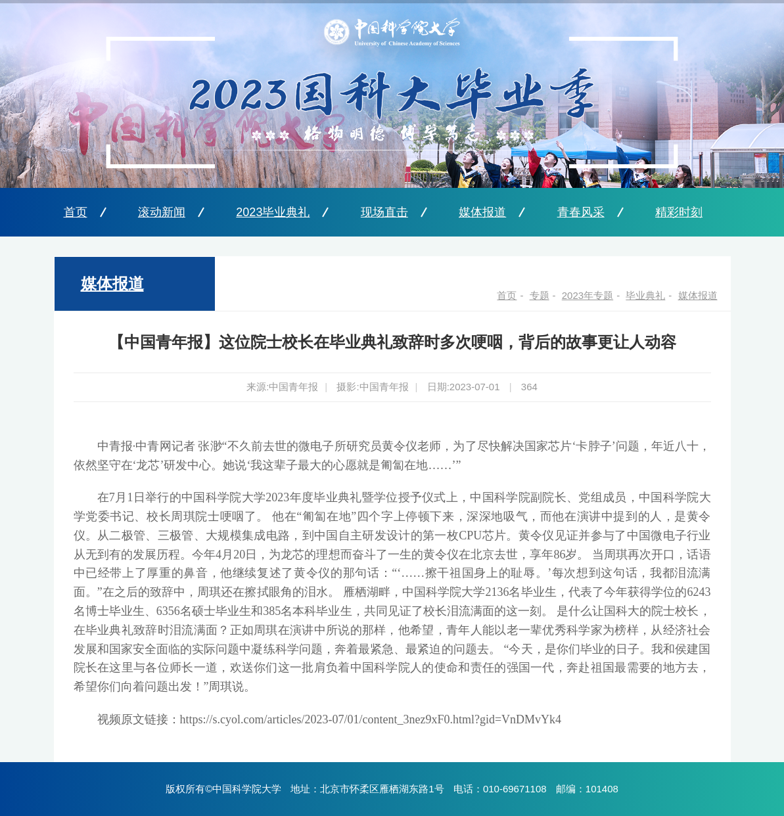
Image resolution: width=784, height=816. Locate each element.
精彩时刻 (679, 212)
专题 (539, 295)
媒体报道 (482, 212)
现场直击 (384, 212)
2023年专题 (587, 295)
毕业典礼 (645, 295)
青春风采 (581, 212)
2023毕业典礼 (273, 212)
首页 (75, 212)
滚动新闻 (161, 212)
